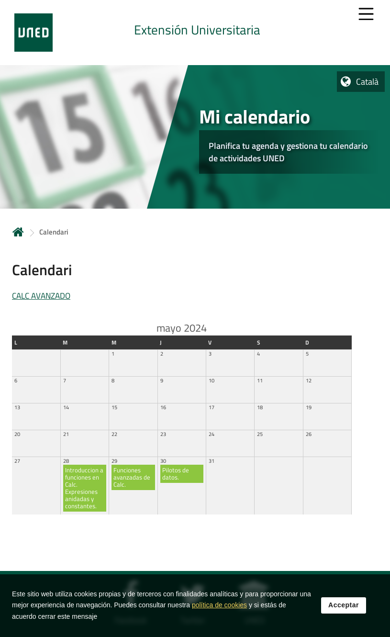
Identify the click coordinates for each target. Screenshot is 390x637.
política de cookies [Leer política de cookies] (219, 606)
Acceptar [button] (343, 606)
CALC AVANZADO (41, 296)
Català (367, 81)
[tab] (195, 32)
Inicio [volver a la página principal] (18, 232)
